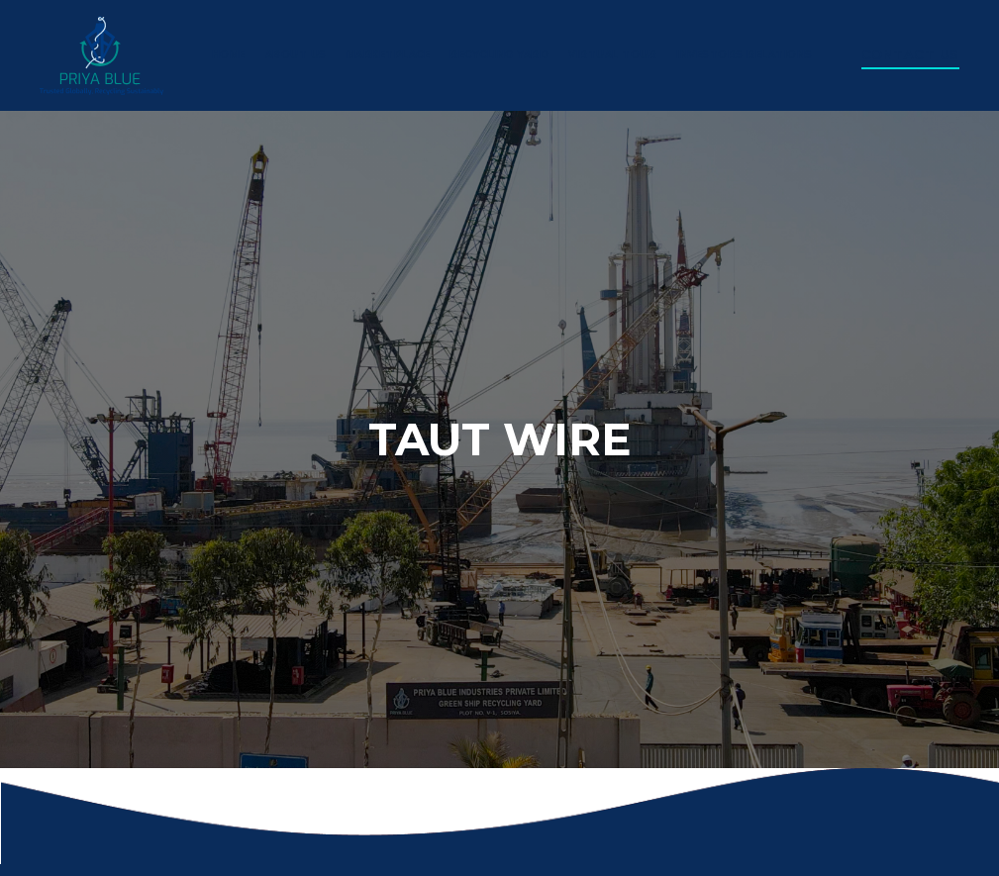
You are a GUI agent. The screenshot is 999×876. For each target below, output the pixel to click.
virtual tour (612, 55)
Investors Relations (744, 55)
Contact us (910, 54)
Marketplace (389, 55)
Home (229, 55)
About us (296, 55)
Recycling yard (499, 55)
